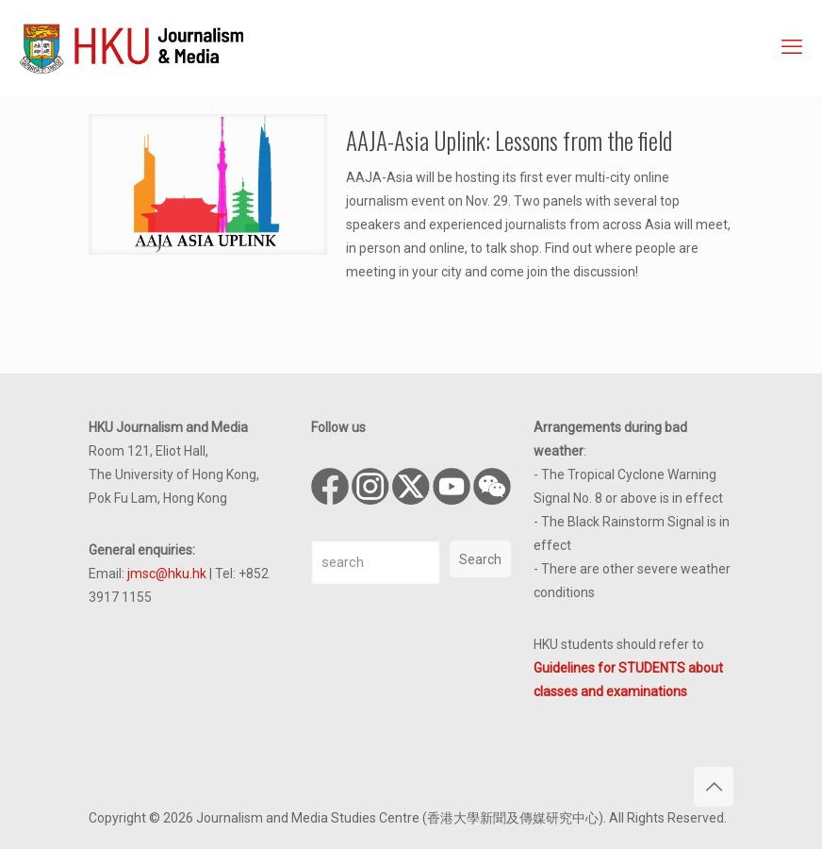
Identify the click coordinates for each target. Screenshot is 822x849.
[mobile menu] (792, 47)
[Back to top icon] (713, 787)
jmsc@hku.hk (166, 573)
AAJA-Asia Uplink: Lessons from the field (509, 140)
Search (480, 559)
